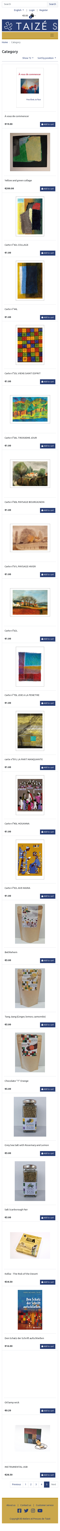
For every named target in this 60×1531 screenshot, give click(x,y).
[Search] (24, 4)
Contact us (25, 1505)
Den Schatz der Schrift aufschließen (24, 1338)
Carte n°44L (11, 309)
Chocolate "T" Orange (16, 1081)
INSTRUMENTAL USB (16, 1466)
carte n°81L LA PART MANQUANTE (24, 759)
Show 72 (27, 58)
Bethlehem (11, 952)
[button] (29, 15)
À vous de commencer (17, 116)
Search (52, 4)
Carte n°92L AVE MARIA (17, 888)
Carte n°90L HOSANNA (17, 823)
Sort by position (46, 58)
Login (32, 10)
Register (44, 10)
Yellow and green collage (18, 180)
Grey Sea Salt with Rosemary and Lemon (27, 1145)
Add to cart (47, 124)
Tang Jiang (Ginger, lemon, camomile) (25, 1016)
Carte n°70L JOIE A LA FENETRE (22, 695)
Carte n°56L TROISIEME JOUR (21, 437)
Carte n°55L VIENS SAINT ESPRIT (23, 373)
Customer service (45, 1505)
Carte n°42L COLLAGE (16, 244)
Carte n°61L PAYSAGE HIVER (20, 566)
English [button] (18, 10)
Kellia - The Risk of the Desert (21, 1273)
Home (5, 42)
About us (11, 1505)
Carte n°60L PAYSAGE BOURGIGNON (24, 502)
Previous (16, 1484)
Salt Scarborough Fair (16, 1209)
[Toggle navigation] (52, 35)
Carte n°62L (11, 630)
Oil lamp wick (12, 1402)
